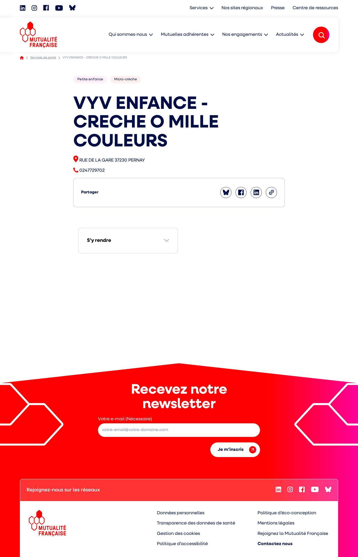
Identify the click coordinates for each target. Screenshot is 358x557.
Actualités (287, 34)
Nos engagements (242, 34)
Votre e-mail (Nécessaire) (125, 419)
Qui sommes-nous (128, 34)
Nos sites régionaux (242, 8)
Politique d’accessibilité (182, 544)
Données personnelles (180, 513)
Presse (278, 8)
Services (199, 8)
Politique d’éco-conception (287, 513)
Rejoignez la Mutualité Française (293, 533)
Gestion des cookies (178, 533)
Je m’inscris (237, 449)
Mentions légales (276, 523)
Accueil (22, 58)
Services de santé (43, 57)
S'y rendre (99, 240)
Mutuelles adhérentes (184, 34)
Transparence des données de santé (196, 523)
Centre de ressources (315, 8)
